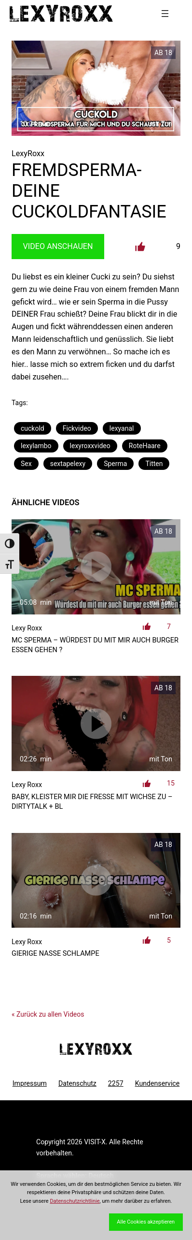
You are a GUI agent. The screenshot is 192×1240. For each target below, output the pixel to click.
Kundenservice (157, 1083)
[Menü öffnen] (165, 13)
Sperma (115, 463)
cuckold (32, 428)
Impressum (30, 1083)
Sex (26, 463)
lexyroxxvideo (90, 446)
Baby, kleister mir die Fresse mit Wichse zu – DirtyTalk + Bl (92, 802)
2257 (115, 1083)
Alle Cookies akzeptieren (146, 1222)
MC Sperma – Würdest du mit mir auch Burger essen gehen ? (95, 645)
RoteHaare (145, 446)
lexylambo (36, 446)
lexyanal (122, 428)
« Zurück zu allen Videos (48, 1014)
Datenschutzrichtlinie (74, 1201)
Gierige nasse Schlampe (55, 953)
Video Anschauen (58, 246)
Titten (154, 463)
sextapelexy (67, 463)
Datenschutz (77, 1083)
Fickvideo (77, 428)
